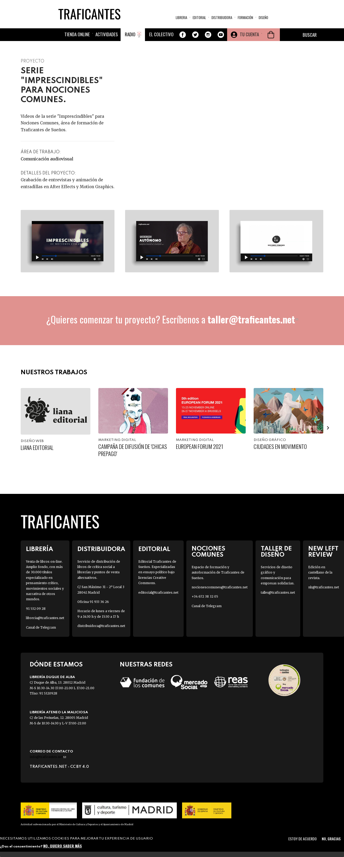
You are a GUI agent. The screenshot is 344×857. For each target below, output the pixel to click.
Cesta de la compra (270, 34)
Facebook (182, 34)
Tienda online (77, 34)
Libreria (181, 17)
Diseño (263, 17)
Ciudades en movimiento (280, 446)
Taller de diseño (276, 552)
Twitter (195, 34)
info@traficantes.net (48, 757)
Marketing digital (117, 440)
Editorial (199, 17)
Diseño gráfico (270, 440)
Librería (39, 549)
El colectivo (161, 34)
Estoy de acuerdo (302, 838)
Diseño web (32, 441)
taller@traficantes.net (253, 319)
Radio (130, 34)
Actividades (106, 34)
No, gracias (331, 838)
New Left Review (323, 552)
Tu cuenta (249, 34)
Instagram (208, 34)
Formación (245, 17)
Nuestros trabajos (54, 372)
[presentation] (328, 428)
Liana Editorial (37, 447)
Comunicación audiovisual (47, 158)
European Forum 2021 (199, 446)
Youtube (220, 34)
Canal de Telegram (41, 627)
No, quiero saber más (62, 846)
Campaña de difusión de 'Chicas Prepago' (132, 450)
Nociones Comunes (208, 552)
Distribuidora (221, 17)
